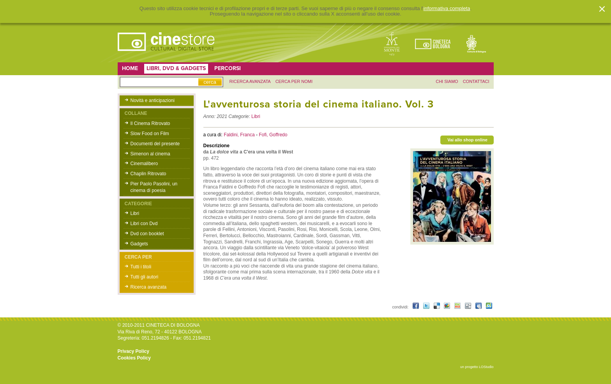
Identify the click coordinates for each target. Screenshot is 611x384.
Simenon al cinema (150, 154)
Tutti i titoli (141, 267)
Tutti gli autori (145, 277)
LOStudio (486, 367)
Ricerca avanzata (149, 287)
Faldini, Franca (240, 134)
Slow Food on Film (150, 133)
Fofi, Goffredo (273, 134)
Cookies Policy (134, 358)
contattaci (476, 81)
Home (130, 68)
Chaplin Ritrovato (148, 173)
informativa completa (447, 8)
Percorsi (227, 68)
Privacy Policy (133, 351)
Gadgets (139, 244)
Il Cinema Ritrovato (150, 123)
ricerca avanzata (250, 81)
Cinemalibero (144, 163)
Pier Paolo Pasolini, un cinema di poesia (154, 187)
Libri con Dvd (144, 223)
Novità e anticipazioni (153, 100)
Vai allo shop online (467, 139)
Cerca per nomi (294, 81)
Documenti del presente (155, 143)
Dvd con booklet (147, 233)
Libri (135, 213)
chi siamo (447, 81)
